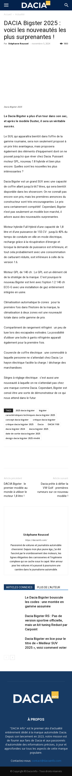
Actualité (20, 14)
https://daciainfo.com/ (36, 540)
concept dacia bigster (17, 419)
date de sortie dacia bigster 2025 (23, 433)
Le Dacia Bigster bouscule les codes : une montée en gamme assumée (44, 601)
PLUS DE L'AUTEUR (48, 587)
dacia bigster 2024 (15, 428)
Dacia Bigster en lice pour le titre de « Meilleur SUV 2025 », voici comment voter (46, 643)
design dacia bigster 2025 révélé (23, 438)
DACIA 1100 (53, 424)
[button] (6, 5)
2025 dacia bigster (25, 410)
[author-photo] (36, 529)
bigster (43, 410)
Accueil (8, 14)
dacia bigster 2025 (38, 428)
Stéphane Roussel (18, 43)
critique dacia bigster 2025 (19, 424)
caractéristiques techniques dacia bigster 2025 (30, 415)
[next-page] (12, 657)
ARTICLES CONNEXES (19, 587)
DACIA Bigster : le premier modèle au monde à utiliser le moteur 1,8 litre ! (15, 490)
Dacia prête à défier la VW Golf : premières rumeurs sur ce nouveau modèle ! (52, 490)
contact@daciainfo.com (46, 760)
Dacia (41, 424)
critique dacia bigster (44, 419)
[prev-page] (6, 657)
